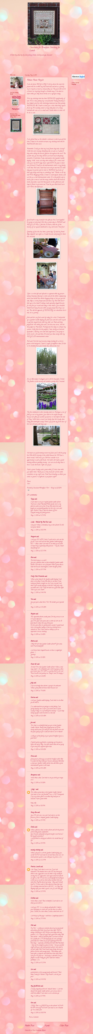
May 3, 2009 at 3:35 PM (38, 891)
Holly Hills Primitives (37, 576)
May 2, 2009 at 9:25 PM (38, 515)
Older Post (64, 1025)
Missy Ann (34, 812)
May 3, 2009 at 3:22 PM (38, 860)
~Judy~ (33, 789)
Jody (32, 683)
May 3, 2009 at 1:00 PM (38, 806)
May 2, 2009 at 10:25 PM (38, 551)
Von (32, 599)
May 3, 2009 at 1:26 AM (38, 634)
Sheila (32, 827)
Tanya (32, 499)
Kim (32, 1003)
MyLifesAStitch (35, 986)
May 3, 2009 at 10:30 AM (38, 749)
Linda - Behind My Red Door (40, 522)
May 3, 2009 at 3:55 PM (38, 918)
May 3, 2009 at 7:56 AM (38, 691)
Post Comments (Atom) (39, 1030)
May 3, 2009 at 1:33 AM (38, 657)
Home (46, 1025)
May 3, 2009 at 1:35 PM (38, 820)
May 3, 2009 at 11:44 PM (38, 979)
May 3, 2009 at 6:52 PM (38, 963)
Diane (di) (34, 664)
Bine (32, 557)
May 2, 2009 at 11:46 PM (38, 592)
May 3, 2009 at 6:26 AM (38, 676)
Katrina (33, 697)
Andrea (33, 641)
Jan (32, 722)
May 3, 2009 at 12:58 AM (38, 607)
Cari (32, 969)
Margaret (33, 537)
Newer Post (29, 1025)
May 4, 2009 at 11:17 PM (38, 996)
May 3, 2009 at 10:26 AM (38, 716)
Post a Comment (33, 1017)
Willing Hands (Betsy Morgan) (16, 97)
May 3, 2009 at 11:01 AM (38, 783)
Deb (32, 925)
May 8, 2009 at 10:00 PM (38, 1013)
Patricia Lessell (35, 867)
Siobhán (33, 898)
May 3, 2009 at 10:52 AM (38, 768)
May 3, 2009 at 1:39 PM (38, 843)
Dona (32, 756)
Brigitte (33, 614)
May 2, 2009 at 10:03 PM (38, 530)
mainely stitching (35, 850)
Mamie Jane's (15, 109)
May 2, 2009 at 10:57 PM (38, 569)
